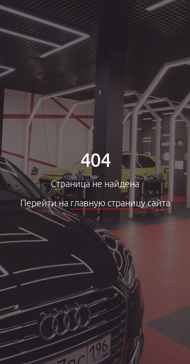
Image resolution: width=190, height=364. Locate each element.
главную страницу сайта (120, 203)
